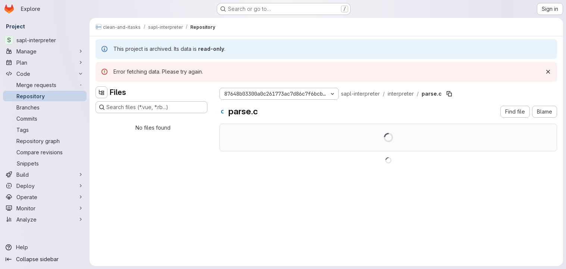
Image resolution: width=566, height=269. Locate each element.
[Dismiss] (548, 71)
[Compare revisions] (45, 152)
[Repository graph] (45, 141)
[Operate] (45, 197)
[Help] (45, 247)
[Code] (45, 73)
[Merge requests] (45, 85)
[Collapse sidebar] (45, 259)
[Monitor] (45, 208)
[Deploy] (45, 185)
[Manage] (45, 51)
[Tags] (45, 129)
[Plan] (45, 62)
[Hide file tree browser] (101, 92)
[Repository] (45, 96)
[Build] (45, 174)
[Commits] (45, 118)
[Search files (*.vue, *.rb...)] (151, 107)
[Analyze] (45, 219)
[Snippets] (45, 163)
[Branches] (45, 107)
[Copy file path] (449, 94)
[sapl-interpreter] (45, 40)
